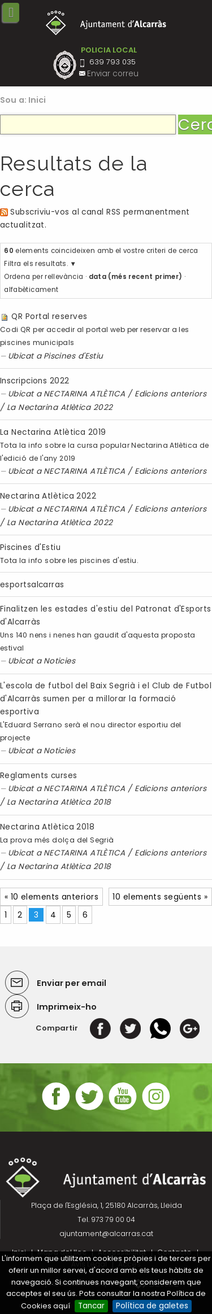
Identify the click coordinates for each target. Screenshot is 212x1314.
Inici (37, 100)
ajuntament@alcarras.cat (106, 1233)
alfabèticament (31, 289)
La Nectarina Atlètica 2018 (59, 802)
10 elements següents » (160, 897)
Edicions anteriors (170, 393)
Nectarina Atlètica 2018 (47, 827)
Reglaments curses (38, 775)
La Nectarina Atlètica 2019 (53, 432)
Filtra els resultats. (36, 263)
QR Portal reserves (49, 316)
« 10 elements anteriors (51, 897)
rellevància (64, 276)
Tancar (91, 1305)
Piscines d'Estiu (73, 356)
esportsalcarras (32, 584)
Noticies (60, 661)
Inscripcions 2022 (35, 381)
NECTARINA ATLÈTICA (85, 393)
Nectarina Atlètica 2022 (48, 496)
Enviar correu (113, 73)
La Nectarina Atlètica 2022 (60, 407)
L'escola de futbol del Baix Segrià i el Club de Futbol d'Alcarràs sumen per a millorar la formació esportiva (105, 698)
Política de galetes (152, 1305)
